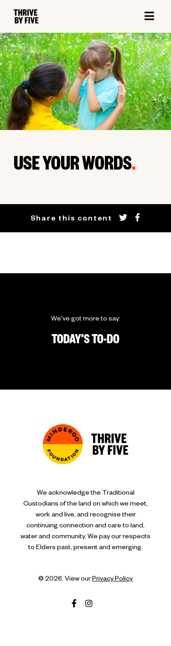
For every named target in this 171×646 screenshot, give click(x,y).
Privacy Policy (112, 579)
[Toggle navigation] (149, 16)
